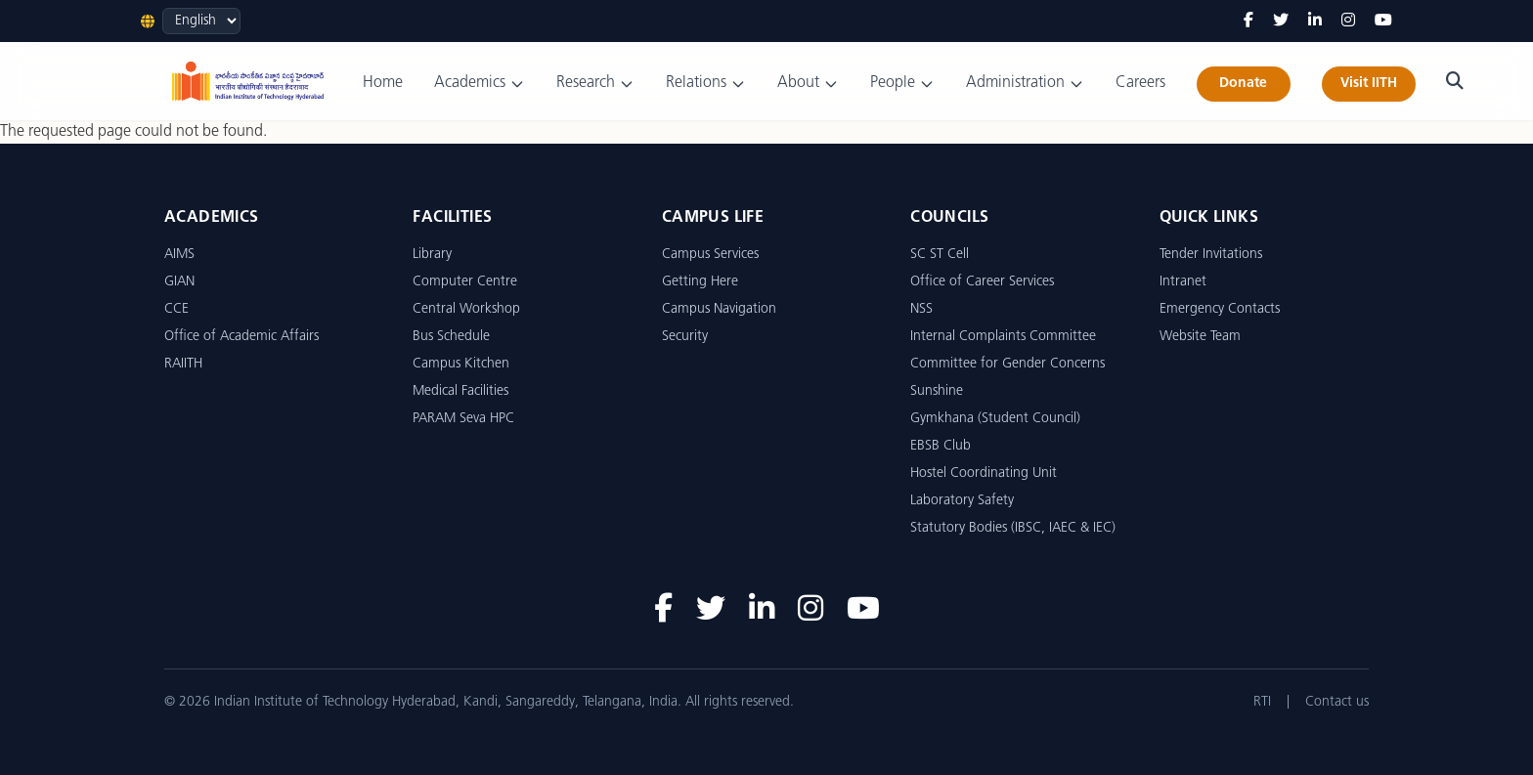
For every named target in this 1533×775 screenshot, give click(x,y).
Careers (1140, 83)
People (902, 83)
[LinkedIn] (1315, 21)
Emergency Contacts (1220, 309)
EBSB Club (940, 446)
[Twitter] (1281, 21)
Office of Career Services (982, 282)
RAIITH (183, 364)
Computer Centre (465, 282)
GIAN (179, 282)
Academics (479, 83)
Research (595, 83)
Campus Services (710, 254)
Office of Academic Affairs (241, 336)
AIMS (179, 254)
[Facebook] (1248, 21)
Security (685, 336)
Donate (1243, 83)
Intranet (1183, 282)
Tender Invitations (1211, 254)
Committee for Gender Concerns (1007, 364)
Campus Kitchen (461, 364)
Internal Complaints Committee (1003, 336)
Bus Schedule (451, 336)
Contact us (1337, 702)
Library (432, 254)
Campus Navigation (719, 309)
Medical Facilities (460, 391)
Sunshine (936, 391)
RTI (1262, 702)
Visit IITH (1368, 83)
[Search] (1455, 81)
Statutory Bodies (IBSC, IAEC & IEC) (1013, 528)
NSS (921, 309)
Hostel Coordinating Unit (983, 473)
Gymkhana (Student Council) (995, 418)
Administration (1025, 83)
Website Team (1200, 336)
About (808, 83)
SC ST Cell (939, 254)
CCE (176, 309)
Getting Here (700, 282)
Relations (706, 83)
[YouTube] (1383, 21)
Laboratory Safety (962, 501)
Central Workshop (466, 309)
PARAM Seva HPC (463, 418)
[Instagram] (1348, 21)
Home (383, 83)
